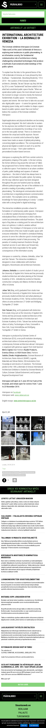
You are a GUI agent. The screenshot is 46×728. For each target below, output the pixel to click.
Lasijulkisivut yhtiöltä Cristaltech (18, 627)
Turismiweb (23, 716)
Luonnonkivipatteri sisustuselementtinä (20, 579)
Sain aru (23, 725)
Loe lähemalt (34, 725)
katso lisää (23, 685)
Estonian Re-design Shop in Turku (16, 647)
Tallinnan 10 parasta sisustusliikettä (19, 538)
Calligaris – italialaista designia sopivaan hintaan (21, 517)
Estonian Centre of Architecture (14, 475)
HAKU (23, 20)
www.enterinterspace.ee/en (25, 401)
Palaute (23, 712)
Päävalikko (23, 4)
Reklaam (23, 709)
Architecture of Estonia (11, 472)
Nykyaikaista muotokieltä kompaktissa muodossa (19, 556)
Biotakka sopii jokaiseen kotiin (15, 597)
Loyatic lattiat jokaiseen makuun (17, 498)
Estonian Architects (27, 472)
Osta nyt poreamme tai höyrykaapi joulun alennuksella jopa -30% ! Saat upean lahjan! (22, 666)
